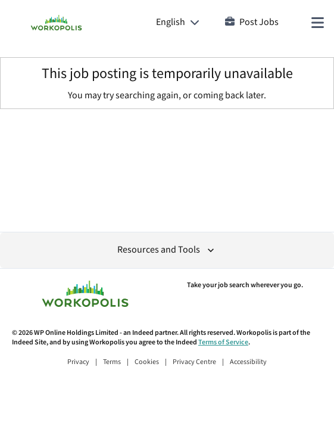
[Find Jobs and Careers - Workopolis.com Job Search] (56, 22)
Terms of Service (223, 342)
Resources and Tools (167, 250)
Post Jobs (252, 22)
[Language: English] (178, 22)
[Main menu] (317, 22)
